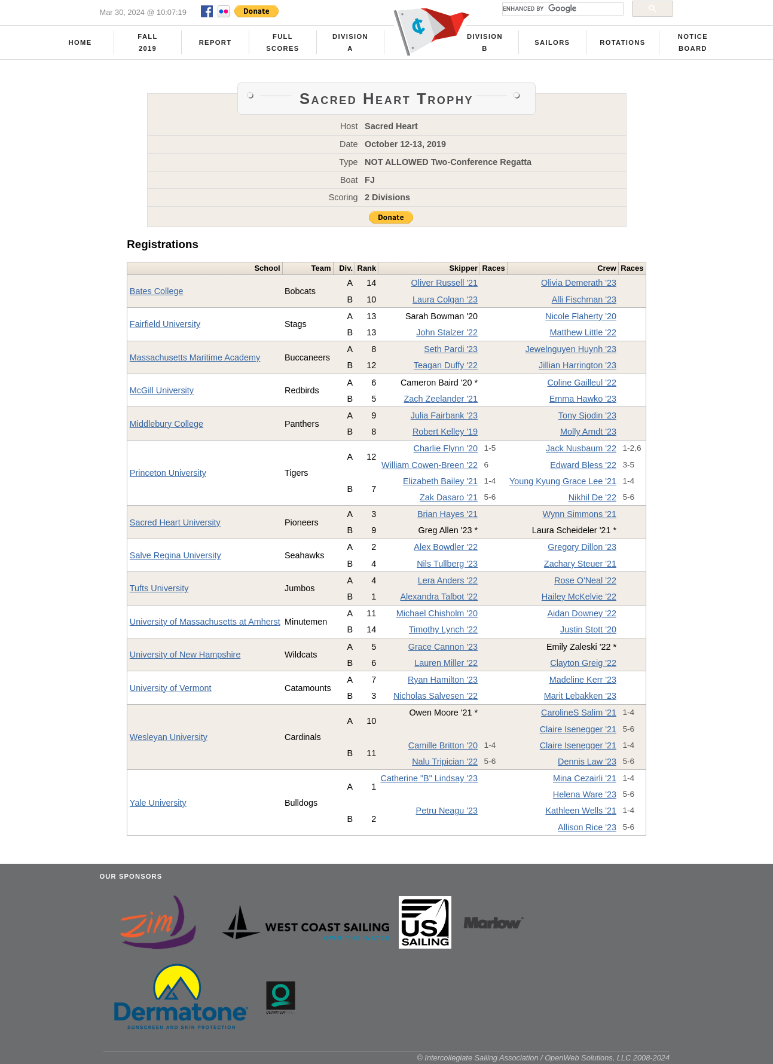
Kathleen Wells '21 (581, 810)
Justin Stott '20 (588, 629)
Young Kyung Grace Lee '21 (562, 481)
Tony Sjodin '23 (587, 415)
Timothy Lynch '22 (443, 629)
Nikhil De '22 (592, 497)
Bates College (157, 291)
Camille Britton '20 (443, 745)
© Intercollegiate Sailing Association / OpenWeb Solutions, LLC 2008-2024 (543, 1057)
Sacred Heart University (175, 522)
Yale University (158, 803)
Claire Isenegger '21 (578, 729)
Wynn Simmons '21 (579, 514)
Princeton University (168, 473)
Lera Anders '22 (448, 580)
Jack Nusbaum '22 (581, 448)
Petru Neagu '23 (447, 810)
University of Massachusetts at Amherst (205, 621)
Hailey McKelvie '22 (579, 596)
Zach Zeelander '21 (441, 398)
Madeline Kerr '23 (582, 679)
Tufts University (159, 588)
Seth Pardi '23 (451, 349)
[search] (562, 9)
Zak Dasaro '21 (449, 497)
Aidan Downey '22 (581, 613)
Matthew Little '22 (582, 332)
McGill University (162, 390)
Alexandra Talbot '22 (439, 596)
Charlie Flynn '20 (446, 448)
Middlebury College (166, 424)
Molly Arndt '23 (588, 431)
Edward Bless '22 (583, 465)
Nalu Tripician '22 (445, 761)
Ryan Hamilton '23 (443, 679)
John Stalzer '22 (447, 332)
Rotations (622, 42)
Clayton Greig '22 (583, 663)
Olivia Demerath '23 (578, 283)
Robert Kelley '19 (445, 431)
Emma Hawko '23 (582, 398)
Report (215, 42)
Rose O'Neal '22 (585, 580)
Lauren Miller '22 (446, 663)
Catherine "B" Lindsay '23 (429, 778)
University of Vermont (171, 688)
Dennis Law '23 (587, 761)
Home (80, 42)
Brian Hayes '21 (447, 514)
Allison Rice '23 (587, 827)
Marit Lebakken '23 (580, 696)
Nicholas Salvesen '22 (435, 696)
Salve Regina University (175, 555)
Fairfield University (165, 324)
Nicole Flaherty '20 (580, 316)
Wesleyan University (168, 737)
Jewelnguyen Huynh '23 (570, 349)
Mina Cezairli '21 (584, 778)
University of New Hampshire (185, 654)
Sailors (552, 42)
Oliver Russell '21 (444, 283)
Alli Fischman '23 (584, 299)
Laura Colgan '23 (445, 299)
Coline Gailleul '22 (581, 382)
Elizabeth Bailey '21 (440, 481)
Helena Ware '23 (584, 794)
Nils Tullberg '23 (447, 563)
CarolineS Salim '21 (578, 712)
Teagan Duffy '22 (446, 365)
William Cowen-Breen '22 (429, 465)
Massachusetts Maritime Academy (195, 357)
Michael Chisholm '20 (437, 613)
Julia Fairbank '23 (444, 415)
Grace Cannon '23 (443, 647)
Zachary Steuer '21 (580, 563)
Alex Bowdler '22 (446, 547)
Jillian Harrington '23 (577, 365)
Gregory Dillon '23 (582, 547)
